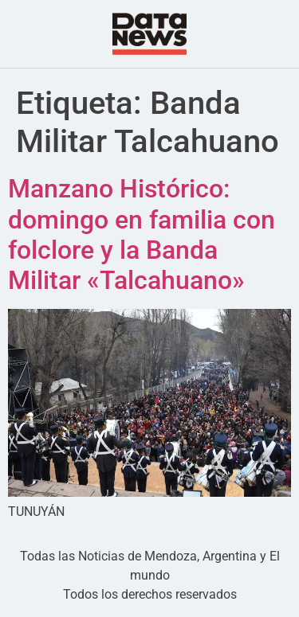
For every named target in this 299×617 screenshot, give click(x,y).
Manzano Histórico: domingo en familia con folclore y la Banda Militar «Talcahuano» (141, 234)
